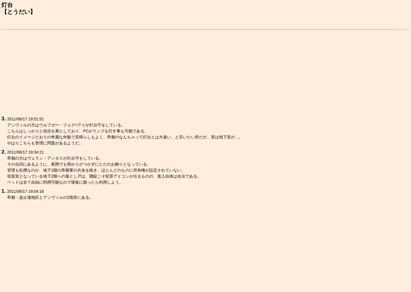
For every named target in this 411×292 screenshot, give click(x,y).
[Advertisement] (172, 72)
